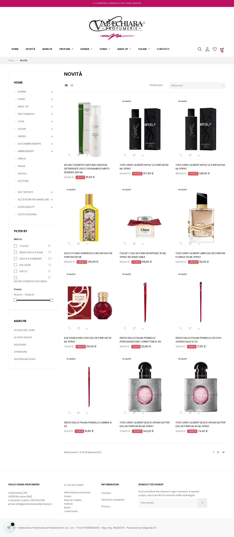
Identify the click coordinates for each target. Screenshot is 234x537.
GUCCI (23, 271)
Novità (21, 166)
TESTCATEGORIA (27, 214)
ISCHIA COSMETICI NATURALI (30, 281)
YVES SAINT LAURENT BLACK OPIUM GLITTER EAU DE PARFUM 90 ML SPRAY (145, 424)
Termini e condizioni (113, 500)
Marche (20, 321)
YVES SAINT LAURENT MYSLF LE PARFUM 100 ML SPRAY (200, 167)
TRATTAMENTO (26, 114)
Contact (106, 493)
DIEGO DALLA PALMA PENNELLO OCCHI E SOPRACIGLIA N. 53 (199, 340)
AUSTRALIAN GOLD (24, 359)
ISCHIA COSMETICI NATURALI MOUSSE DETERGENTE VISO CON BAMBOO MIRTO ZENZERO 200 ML (86, 169)
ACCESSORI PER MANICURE (33, 199)
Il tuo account (74, 485)
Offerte (22, 159)
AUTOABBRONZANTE (29, 144)
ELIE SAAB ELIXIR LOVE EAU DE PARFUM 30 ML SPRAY (87, 340)
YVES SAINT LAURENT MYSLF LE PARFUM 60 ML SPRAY (144, 167)
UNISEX (22, 136)
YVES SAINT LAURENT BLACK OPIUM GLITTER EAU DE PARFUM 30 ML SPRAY (200, 424)
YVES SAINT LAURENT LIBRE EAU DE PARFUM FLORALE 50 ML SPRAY (200, 255)
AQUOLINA (20, 345)
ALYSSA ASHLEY (23, 337)
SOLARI (22, 129)
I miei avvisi (70, 511)
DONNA (22, 92)
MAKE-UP (23, 106)
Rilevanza (198, 85)
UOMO (21, 99)
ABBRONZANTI (26, 151)
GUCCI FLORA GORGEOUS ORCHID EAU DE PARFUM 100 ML (88, 255)
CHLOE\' (24, 246)
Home (18, 82)
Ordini (67, 496)
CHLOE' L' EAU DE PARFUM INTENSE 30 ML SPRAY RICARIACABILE (143, 255)
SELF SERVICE (25, 192)
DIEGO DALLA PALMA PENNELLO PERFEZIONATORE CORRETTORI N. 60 (140, 340)
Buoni (67, 507)
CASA (21, 121)
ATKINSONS (20, 352)
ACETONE (23, 181)
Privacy (105, 506)
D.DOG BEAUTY (26, 207)
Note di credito (73, 500)
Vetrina (22, 173)
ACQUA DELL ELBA (24, 330)
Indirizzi (68, 504)
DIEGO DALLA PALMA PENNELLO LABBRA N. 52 (88, 424)
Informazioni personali (77, 492)
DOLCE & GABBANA (30, 258)
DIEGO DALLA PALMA (31, 252)
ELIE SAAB (25, 265)
